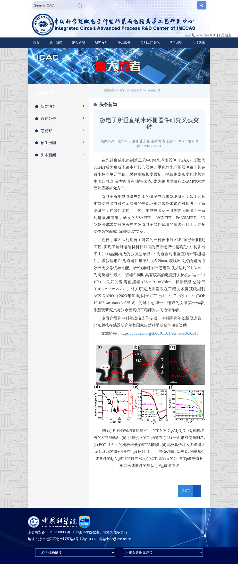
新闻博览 (62, 106)
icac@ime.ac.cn (119, 539)
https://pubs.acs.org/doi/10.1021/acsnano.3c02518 (160, 333)
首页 (36, 42)
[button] (55, 42)
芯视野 (62, 130)
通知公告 (62, 118)
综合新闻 (136, 90)
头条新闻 (62, 154)
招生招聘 (62, 142)
